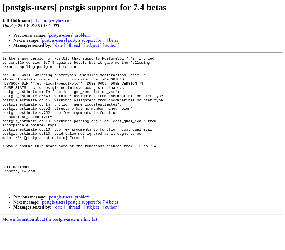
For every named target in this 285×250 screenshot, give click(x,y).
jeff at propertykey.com (52, 20)
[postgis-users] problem (69, 35)
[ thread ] (74, 45)
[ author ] (111, 45)
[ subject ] (93, 45)
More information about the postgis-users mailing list (49, 245)
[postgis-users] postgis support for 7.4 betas (79, 40)
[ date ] (59, 45)
